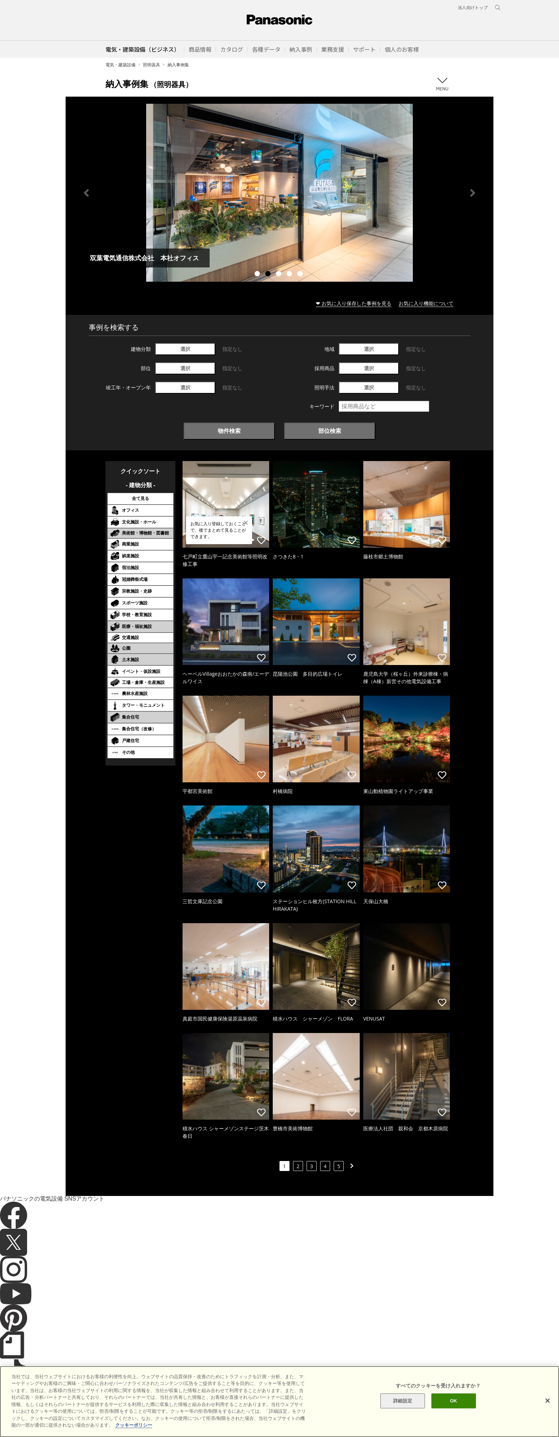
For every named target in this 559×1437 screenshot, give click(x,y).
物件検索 (229, 431)
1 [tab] (258, 274)
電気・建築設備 (120, 65)
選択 (185, 349)
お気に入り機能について (426, 303)
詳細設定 (402, 1400)
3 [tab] (279, 274)
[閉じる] (547, 1400)
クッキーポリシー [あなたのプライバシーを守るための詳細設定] (133, 1425)
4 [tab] (290, 274)
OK (453, 1400)
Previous (86, 193)
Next (473, 193)
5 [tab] (300, 274)
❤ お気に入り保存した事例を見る (353, 303)
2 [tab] (268, 274)
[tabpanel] (279, 193)
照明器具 (151, 65)
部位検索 (329, 431)
